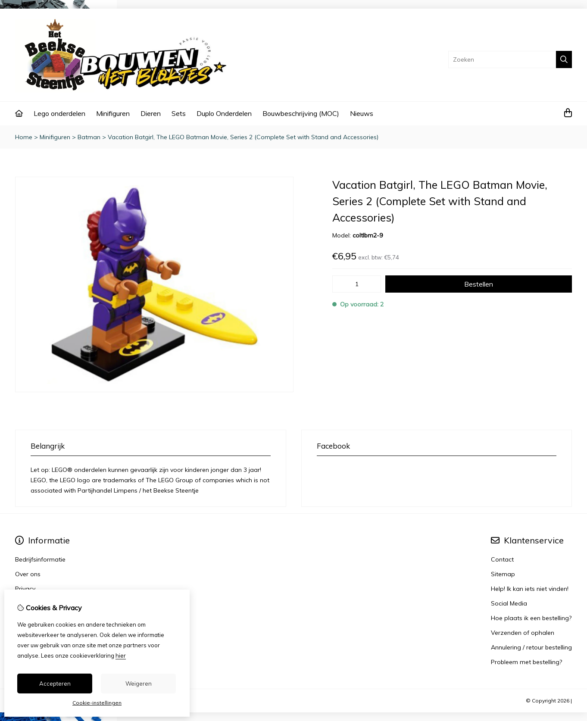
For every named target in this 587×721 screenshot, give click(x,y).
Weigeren (138, 683)
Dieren (151, 113)
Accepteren (55, 683)
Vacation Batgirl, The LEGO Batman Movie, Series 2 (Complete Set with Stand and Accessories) (243, 137)
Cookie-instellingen (97, 702)
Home (23, 137)
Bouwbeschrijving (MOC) (300, 113)
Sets (179, 113)
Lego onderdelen (59, 113)
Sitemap (503, 574)
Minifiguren (113, 113)
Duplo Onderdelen (224, 113)
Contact (502, 559)
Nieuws (361, 113)
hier (121, 655)
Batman (89, 137)
